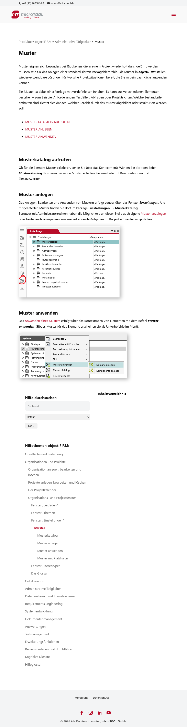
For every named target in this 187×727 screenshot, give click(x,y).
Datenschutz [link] (101, 697)
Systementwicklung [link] (39, 611)
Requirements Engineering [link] (44, 603)
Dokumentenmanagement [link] (43, 619)
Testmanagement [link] (37, 634)
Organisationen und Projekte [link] (45, 462)
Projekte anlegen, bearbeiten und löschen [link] (57, 482)
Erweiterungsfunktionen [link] (42, 641)
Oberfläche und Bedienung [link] (44, 454)
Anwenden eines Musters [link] (42, 320)
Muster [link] (39, 528)
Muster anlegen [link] (38, 129)
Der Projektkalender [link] (42, 490)
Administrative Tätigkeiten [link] (73, 41)
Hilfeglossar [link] (33, 664)
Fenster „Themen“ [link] (43, 512)
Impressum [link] (81, 697)
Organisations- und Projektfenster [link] (52, 497)
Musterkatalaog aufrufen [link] (47, 122)
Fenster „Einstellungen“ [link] (47, 520)
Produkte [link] (25, 41)
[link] (33, 3)
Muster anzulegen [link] (153, 213)
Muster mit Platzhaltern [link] (53, 558)
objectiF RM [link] (43, 41)
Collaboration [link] (34, 581)
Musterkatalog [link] (47, 535)
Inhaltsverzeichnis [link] (112, 393)
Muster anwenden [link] (40, 136)
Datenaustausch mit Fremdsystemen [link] (50, 596)
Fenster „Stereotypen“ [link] (46, 565)
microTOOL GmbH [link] (114, 721)
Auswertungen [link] (35, 626)
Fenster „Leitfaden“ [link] (44, 505)
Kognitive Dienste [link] (37, 656)
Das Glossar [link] (39, 573)
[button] (173, 17)
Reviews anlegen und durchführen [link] (49, 649)
